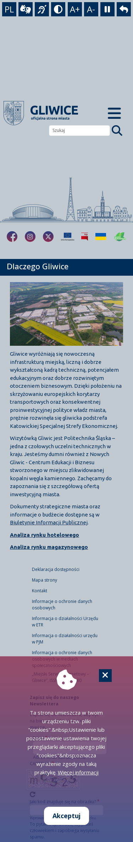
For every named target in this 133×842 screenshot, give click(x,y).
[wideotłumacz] (25, 9)
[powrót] (124, 9)
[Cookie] (105, 675)
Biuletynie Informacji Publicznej (49, 522)
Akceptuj (66, 815)
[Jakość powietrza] (119, 236)
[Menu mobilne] (115, 113)
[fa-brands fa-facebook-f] (12, 236)
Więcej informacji (78, 772)
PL (9, 9)
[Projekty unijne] (67, 236)
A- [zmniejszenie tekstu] (91, 9)
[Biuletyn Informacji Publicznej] (84, 236)
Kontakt (39, 591)
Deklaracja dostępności (55, 569)
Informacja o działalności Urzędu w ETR (65, 621)
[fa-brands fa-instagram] (30, 236)
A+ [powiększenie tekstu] (75, 9)
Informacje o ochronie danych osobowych (62, 604)
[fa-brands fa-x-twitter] (48, 236)
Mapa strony (44, 580)
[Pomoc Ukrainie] (100, 236)
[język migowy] (42, 9)
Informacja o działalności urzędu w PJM (65, 638)
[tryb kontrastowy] (58, 9)
